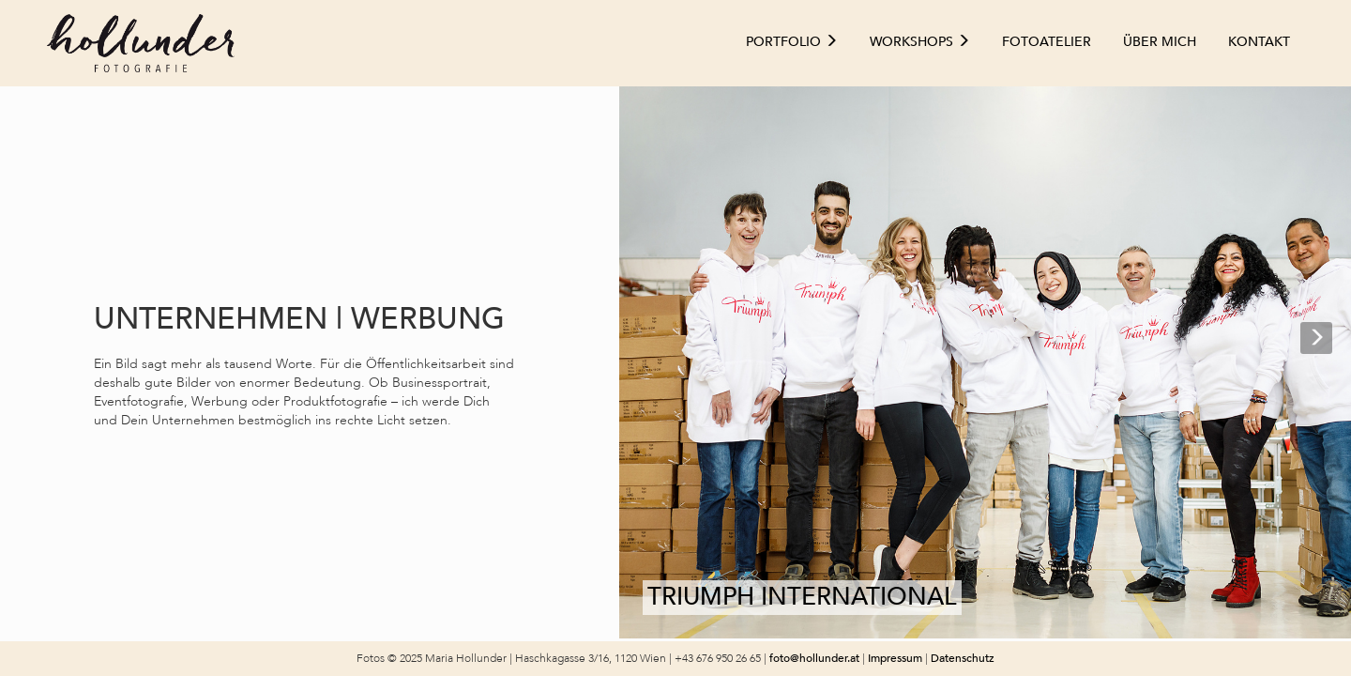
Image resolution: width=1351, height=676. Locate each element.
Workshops (920, 42)
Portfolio (792, 42)
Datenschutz (962, 658)
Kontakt (1259, 42)
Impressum (896, 658)
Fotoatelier (1046, 42)
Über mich (1159, 42)
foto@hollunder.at (814, 658)
